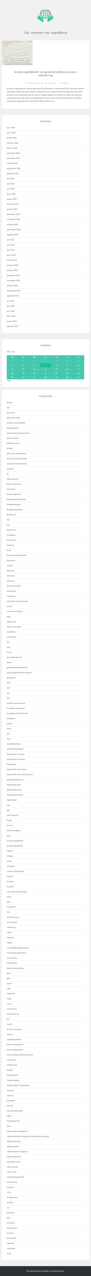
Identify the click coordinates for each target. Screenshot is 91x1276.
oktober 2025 (12, 163)
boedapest (11, 535)
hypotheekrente (14, 784)
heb (8, 688)
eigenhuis (11, 632)
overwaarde (12, 963)
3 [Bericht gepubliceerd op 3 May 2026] (78, 361)
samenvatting (13, 1014)
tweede (10, 1106)
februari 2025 (12, 204)
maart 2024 (12, 260)
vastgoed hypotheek (15, 1177)
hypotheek (11, 764)
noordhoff (11, 907)
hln (8, 693)
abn (8, 407)
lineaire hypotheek (15, 871)
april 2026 (11, 133)
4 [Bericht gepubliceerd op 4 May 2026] (12, 365)
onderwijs (11, 927)
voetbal (10, 1202)
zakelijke (11, 1248)
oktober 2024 (12, 224)
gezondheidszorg (14, 657)
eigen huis (11, 621)
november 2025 (13, 158)
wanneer (11, 1213)
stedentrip (11, 1060)
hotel (9, 728)
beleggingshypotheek (16, 499)
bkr (8, 519)
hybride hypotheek (15, 749)
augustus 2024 (13, 234)
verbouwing (12, 1182)
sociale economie (14, 1029)
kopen (9, 820)
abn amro (11, 412)
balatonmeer (12, 479)
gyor (9, 683)
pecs (9, 973)
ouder (9, 932)
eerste (9, 606)
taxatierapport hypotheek (18, 1085)
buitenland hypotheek (16, 555)
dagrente (11, 570)
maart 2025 (12, 199)
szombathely (12, 1075)
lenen (9, 861)
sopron (10, 1034)
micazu (10, 881)
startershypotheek (15, 1049)
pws (8, 978)
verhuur (10, 1187)
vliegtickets (12, 1197)
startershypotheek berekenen (20, 1055)
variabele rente (13, 1162)
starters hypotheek (15, 1044)
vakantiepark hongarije (17, 1151)
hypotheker (12, 800)
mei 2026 (11, 127)
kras (9, 835)
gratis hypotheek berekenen (19, 672)
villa (9, 1192)
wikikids (11, 1223)
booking (10, 545)
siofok (9, 1024)
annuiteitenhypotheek (17, 463)
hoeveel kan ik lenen (16, 703)
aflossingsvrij (13, 428)
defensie (10, 581)
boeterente (11, 540)
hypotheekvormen (15, 795)
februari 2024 (12, 265)
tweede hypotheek (15, 1111)
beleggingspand (14, 504)
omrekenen (12, 922)
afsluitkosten (13, 438)
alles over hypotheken (16, 453)
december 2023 (13, 275)
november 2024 (13, 219)
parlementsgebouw (15, 968)
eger (9, 616)
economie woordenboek (17, 601)
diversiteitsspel (14, 586)
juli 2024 (10, 240)
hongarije (11, 718)
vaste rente (12, 1172)
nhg (8, 902)
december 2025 (13, 153)
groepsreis (11, 677)
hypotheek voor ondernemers (20, 774)
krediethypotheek (15, 846)
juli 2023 (10, 301)
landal (10, 851)
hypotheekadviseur (15, 779)
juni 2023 (11, 306)
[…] (53, 101)
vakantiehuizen (14, 1141)
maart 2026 (12, 138)
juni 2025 (11, 183)
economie (11, 596)
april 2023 (11, 316)
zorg (9, 1253)
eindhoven (11, 637)
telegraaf (11, 1100)
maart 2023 (12, 321)
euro (9, 647)
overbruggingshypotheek (18, 948)
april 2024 (11, 255)
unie (9, 1126)
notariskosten (13, 917)
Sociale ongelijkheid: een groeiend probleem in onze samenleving (45, 73)
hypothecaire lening (16, 759)
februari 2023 (12, 326)
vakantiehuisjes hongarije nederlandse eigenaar (28, 1136)
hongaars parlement (16, 708)
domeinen (11, 591)
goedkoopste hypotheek (17, 667)
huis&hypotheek (14, 744)
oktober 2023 (12, 285)
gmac (9, 662)
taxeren (10, 1095)
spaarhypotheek (14, 1039)
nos (8, 912)
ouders (10, 942)
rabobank (11, 993)
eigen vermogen (14, 627)
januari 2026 (12, 148)
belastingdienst (14, 494)
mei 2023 (11, 311)
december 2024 (13, 214)
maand (10, 876)
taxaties (10, 1090)
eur (8, 642)
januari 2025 (12, 209)
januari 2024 (12, 270)
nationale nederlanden (17, 892)
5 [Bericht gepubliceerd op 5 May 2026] (23, 365)
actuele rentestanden (16, 423)
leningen (11, 866)
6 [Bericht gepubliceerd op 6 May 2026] (34, 365)
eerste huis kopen (14, 611)
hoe (8, 698)
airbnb (10, 448)
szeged (10, 1070)
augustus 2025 (12, 173)
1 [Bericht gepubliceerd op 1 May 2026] (56, 361)
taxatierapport (13, 1080)
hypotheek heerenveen (17, 769)
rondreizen (12, 1009)
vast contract (12, 1167)
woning (10, 1233)
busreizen (11, 560)
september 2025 (14, 168)
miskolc (10, 886)
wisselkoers (12, 1228)
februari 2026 (12, 143)
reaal (9, 999)
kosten (10, 825)
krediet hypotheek (15, 841)
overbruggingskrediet (16, 953)
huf (8, 734)
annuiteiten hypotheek (17, 458)
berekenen (11, 514)
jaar (8, 810)
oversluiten (12, 958)
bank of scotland (14, 484)
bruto (9, 550)
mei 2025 (11, 189)
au (8, 474)
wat (8, 1218)
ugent (9, 1116)
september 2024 (14, 229)
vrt (8, 1207)
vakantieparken (14, 1156)
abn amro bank (13, 418)
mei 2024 (11, 250)
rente (9, 1004)
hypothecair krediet (15, 754)
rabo (9, 988)
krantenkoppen (14, 830)
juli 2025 (10, 178)
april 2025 (11, 194)
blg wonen (11, 530)
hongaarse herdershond (17, 713)
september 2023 (14, 290)
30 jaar (9, 402)
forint (9, 652)
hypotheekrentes (14, 790)
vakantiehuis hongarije (17, 1131)
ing (8, 805)
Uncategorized (50, 83)
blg (8, 525)
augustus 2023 (12, 296)
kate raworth (12, 815)
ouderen (10, 937)
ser (8, 1019)
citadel (10, 565)
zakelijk (10, 1243)
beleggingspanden (15, 509)
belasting (11, 489)
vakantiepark (13, 1146)
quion (9, 983)
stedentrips (12, 1065)
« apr (9, 380)
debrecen (11, 576)
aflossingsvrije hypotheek (18, 433)
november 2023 (13, 280)
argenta (10, 469)
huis (9, 739)
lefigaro (10, 856)
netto (9, 897)
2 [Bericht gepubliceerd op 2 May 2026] (67, 361)
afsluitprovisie (13, 443)
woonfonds (11, 1238)
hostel (9, 723)
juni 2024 (11, 245)
